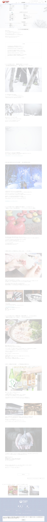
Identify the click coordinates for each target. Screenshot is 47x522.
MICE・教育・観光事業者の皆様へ (18, 519)
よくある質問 (39, 510)
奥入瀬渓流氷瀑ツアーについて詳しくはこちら (11, 201)
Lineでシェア (42, 478)
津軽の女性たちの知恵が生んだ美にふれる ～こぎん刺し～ (23, 52)
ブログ (19, 2)
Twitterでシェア (30, 478)
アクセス (43, 2)
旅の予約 (39, 2)
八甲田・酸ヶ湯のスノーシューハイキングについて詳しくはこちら (14, 155)
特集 (16, 2)
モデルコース (32, 2)
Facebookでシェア (36, 478)
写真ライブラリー (7, 510)
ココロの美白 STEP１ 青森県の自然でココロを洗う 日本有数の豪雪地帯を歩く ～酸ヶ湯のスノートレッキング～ (23, 46)
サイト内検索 (18, 513)
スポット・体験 (23, 2)
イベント (36, 2)
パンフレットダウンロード (28, 510)
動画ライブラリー (18, 510)
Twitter (20, 506)
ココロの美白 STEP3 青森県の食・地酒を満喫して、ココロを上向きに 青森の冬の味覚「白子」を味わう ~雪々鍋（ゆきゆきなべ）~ (23, 55)
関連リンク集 (31, 519)
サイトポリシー (26, 519)
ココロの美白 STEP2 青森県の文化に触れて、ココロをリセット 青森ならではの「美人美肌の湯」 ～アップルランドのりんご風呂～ (23, 51)
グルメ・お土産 (28, 2)
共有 (23, 513)
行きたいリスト (28, 513)
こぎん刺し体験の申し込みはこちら (10, 306)
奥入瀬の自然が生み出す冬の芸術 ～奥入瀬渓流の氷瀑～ (23, 48)
